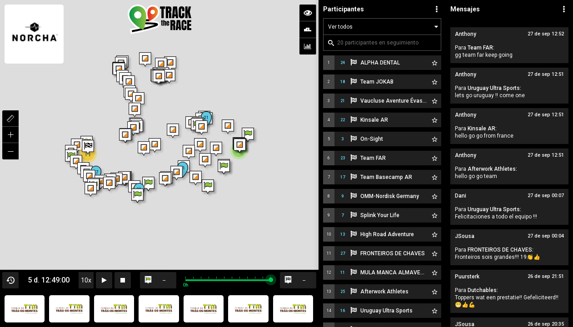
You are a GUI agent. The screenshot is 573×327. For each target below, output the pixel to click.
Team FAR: (481, 48)
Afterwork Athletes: (492, 169)
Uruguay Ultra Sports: (494, 88)
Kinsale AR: (482, 128)
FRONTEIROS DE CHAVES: (500, 250)
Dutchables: (483, 290)
